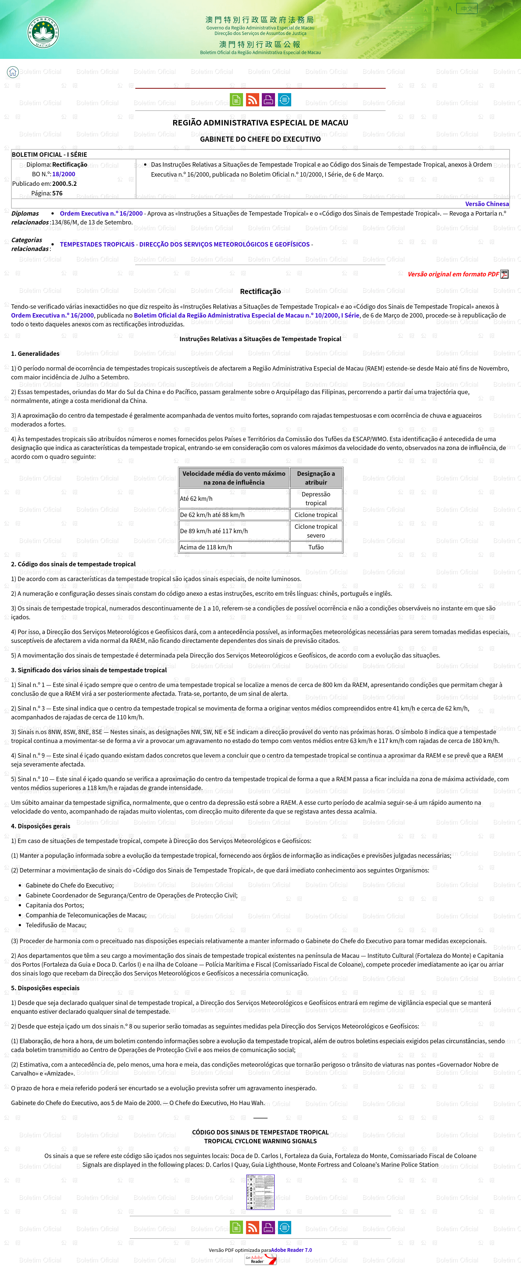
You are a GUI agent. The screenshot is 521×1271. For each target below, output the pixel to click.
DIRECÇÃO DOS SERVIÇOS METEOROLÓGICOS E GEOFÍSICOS (224, 244)
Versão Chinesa (487, 203)
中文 (467, 8)
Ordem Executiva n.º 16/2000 (101, 213)
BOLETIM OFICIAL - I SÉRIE (49, 154)
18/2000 (63, 173)
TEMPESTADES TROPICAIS (97, 244)
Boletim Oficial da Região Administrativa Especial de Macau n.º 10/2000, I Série (246, 315)
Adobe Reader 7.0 (291, 1249)
